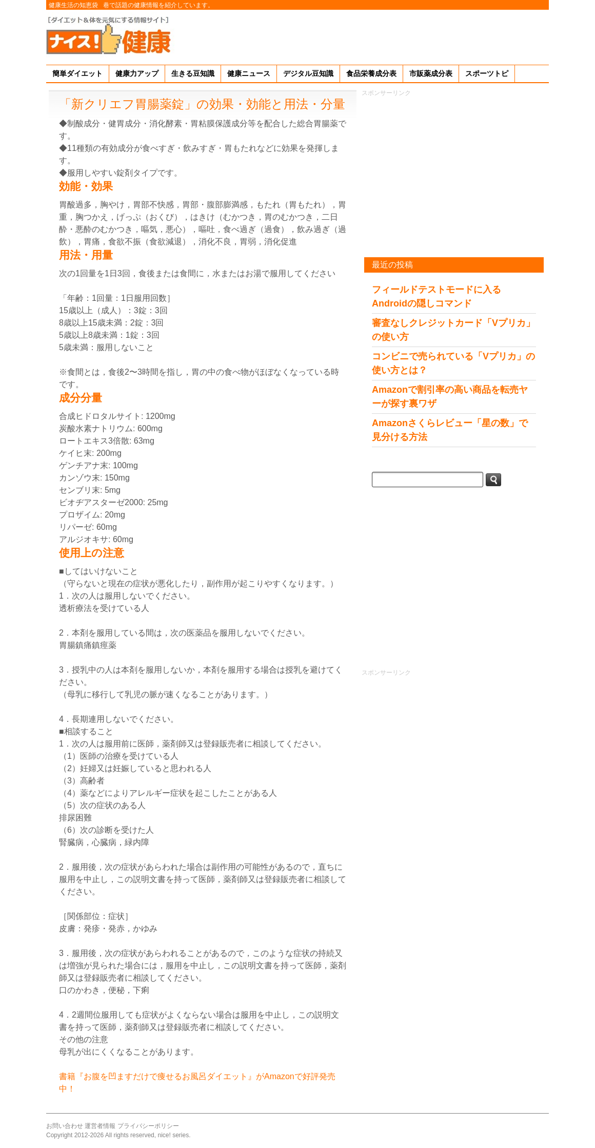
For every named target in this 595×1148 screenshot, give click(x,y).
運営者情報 (100, 1126)
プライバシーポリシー (148, 1126)
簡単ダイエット (77, 73)
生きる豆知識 (192, 73)
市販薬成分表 (430, 73)
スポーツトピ (486, 73)
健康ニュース (248, 73)
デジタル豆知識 (308, 73)
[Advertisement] (362, 35)
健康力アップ (136, 73)
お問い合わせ (64, 1126)
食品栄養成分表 (371, 73)
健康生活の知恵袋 (73, 5)
